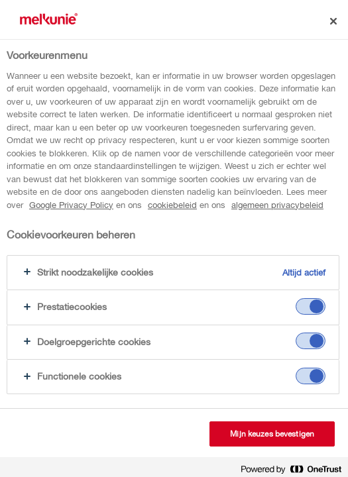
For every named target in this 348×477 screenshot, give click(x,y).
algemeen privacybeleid (277, 205)
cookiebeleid (172, 205)
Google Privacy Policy (71, 205)
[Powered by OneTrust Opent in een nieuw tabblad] (291, 468)
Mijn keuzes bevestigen (272, 434)
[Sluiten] (333, 21)
